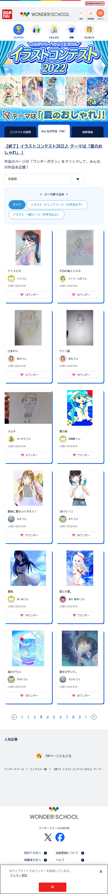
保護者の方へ (32, 860)
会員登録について (67, 853)
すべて (17, 204)
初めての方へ (32, 853)
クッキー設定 (18, 875)
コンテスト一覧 (38, 769)
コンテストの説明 (20, 132)
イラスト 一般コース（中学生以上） (36, 214)
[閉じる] (101, 872)
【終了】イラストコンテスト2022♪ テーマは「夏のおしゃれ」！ (79, 769)
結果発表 (87, 132)
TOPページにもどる (58, 756)
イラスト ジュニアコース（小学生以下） (57, 204)
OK (52, 887)
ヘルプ (60, 860)
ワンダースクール (14, 769)
